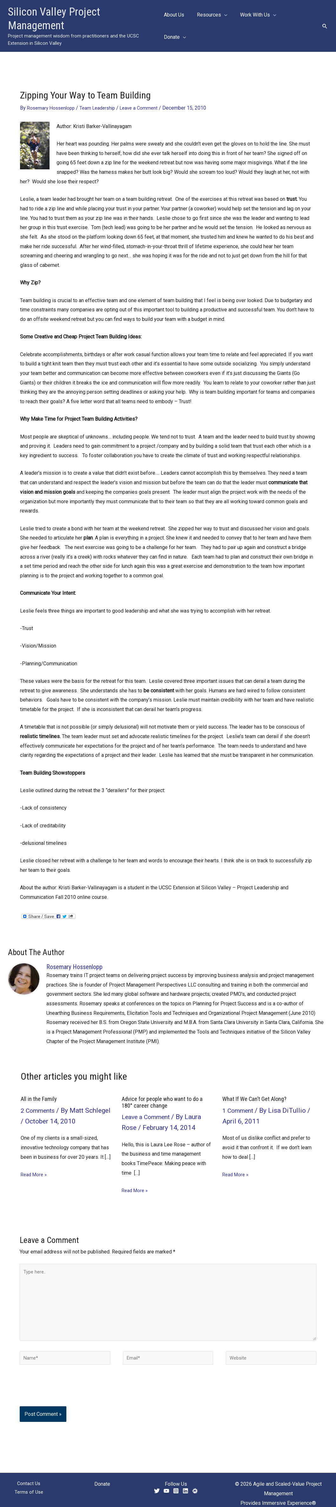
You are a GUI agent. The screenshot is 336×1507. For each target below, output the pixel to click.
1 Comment (239, 1097)
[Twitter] (157, 1485)
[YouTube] (166, 1485)
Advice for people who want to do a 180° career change (166, 1088)
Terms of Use (29, 1488)
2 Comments (39, 1097)
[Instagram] (176, 1485)
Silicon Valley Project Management (83, 11)
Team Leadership (102, 94)
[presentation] (63, 1385)
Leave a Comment (146, 94)
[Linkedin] (185, 1485)
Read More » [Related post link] (35, 1161)
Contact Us (29, 1479)
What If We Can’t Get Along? (257, 1085)
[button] (228, 19)
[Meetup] (195, 1485)
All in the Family (40, 1085)
